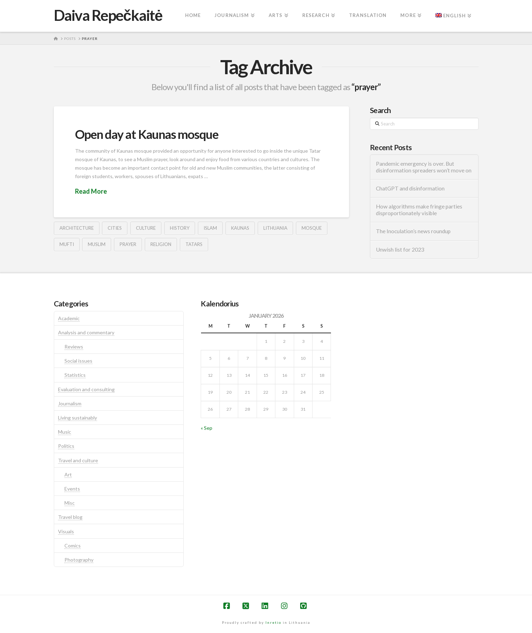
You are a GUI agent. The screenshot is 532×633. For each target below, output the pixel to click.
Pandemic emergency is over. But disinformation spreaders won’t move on (423, 167)
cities (115, 228)
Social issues (78, 361)
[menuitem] (453, 16)
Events (72, 489)
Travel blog (70, 517)
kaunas (240, 228)
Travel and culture (78, 460)
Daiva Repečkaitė (108, 15)
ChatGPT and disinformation (410, 188)
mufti (66, 244)
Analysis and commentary (86, 332)
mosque (312, 228)
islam (210, 228)
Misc (69, 503)
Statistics (75, 375)
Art (68, 474)
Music (64, 432)
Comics (72, 546)
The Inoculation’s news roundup (413, 231)
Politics (66, 446)
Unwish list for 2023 (400, 249)
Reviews (73, 347)
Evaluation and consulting (86, 389)
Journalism (69, 403)
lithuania (275, 228)
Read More (91, 191)
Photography (78, 560)
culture (146, 228)
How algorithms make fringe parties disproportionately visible (419, 209)
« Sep (206, 428)
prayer (128, 244)
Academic (69, 318)
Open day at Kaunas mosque (146, 134)
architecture (76, 228)
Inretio (273, 622)
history (179, 228)
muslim (96, 244)
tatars (193, 244)
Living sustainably (77, 418)
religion (160, 244)
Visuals (66, 531)
